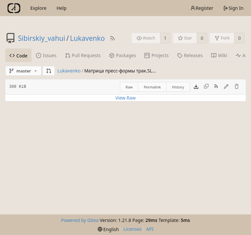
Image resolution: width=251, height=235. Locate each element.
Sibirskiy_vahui (41, 38)
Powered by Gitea (80, 220)
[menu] (108, 229)
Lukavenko (87, 38)
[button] (48, 71)
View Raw (125, 98)
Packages (122, 55)
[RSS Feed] (112, 38)
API (149, 229)
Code (18, 56)
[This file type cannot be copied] (206, 86)
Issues (46, 55)
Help (62, 8)
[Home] (14, 8)
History (178, 87)
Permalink (152, 87)
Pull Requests (83, 55)
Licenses (133, 229)
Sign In (233, 8)
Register (201, 8)
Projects (156, 55)
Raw (129, 87)
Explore (38, 8)
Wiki (219, 55)
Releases (190, 55)
